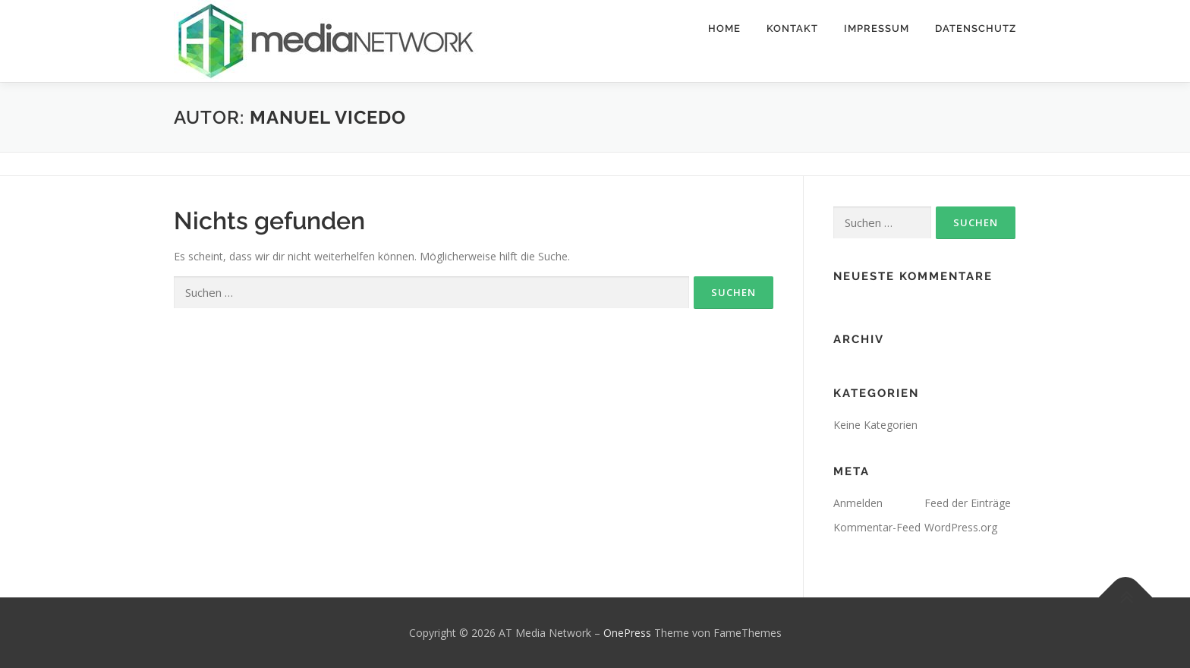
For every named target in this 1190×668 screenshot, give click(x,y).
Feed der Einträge (967, 503)
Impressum (876, 28)
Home (724, 28)
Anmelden (858, 503)
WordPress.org (960, 527)
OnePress (627, 632)
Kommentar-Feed (877, 527)
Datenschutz (975, 28)
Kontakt (792, 28)
